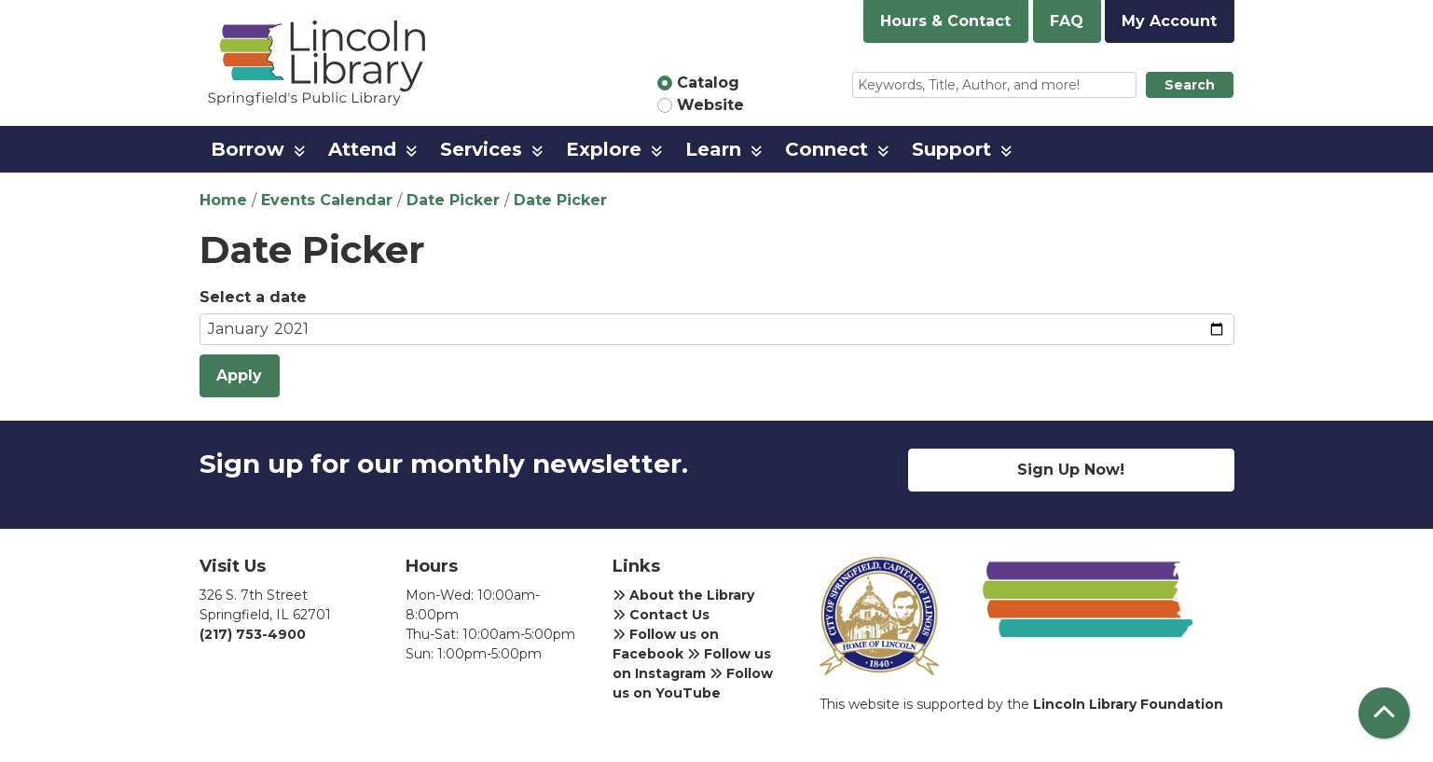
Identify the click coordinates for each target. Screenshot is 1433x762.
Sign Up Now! (1070, 469)
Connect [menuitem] (826, 149)
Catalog (708, 82)
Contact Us (661, 614)
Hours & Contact (945, 21)
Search (1189, 84)
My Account (1169, 21)
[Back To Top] (1384, 713)
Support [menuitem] (951, 149)
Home (223, 200)
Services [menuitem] (481, 149)
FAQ (1066, 21)
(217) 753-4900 (253, 634)
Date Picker (453, 200)
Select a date (253, 297)
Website (710, 105)
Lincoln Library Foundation (1128, 704)
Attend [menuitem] (362, 149)
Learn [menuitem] (713, 149)
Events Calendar (327, 200)
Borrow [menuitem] (247, 149)
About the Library (683, 595)
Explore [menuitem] (603, 149)
